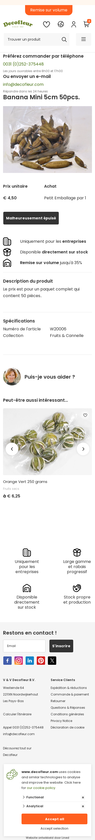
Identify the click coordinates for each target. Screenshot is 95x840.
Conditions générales (67, 714)
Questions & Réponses (68, 707)
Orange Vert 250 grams (25, 481)
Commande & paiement (70, 694)
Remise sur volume (48, 10)
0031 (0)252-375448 (23, 64)
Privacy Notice (61, 721)
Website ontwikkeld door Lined (47, 838)
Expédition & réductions (69, 688)
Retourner (58, 701)
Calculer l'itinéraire (17, 714)
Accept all (54, 819)
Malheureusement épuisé (31, 218)
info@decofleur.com (23, 84)
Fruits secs (11, 489)
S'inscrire (61, 646)
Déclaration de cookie (67, 727)
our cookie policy (41, 787)
